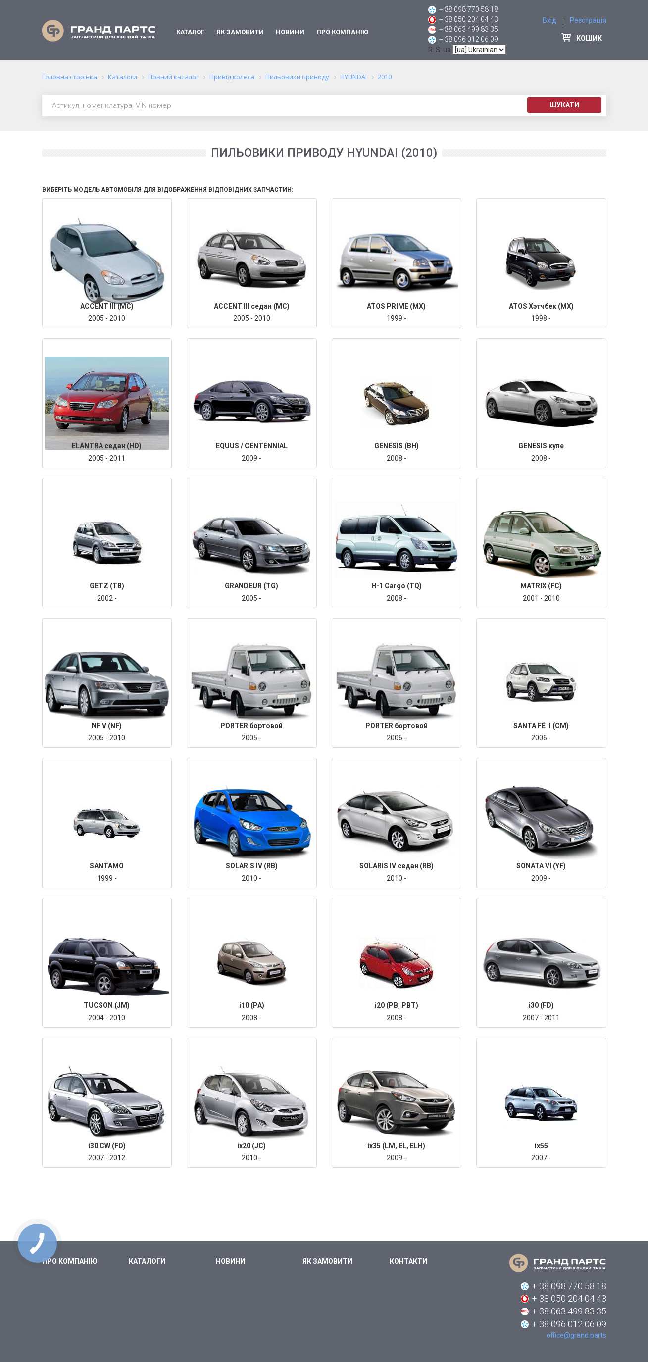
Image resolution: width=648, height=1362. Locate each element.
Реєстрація (588, 20)
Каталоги (147, 1261)
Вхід (549, 20)
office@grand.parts (576, 1335)
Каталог (190, 32)
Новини (290, 32)
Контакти (408, 1261)
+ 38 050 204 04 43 (468, 19)
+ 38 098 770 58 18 (468, 9)
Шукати (564, 105)
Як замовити (240, 32)
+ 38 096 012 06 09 (468, 39)
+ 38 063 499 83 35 (468, 29)
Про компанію (342, 32)
